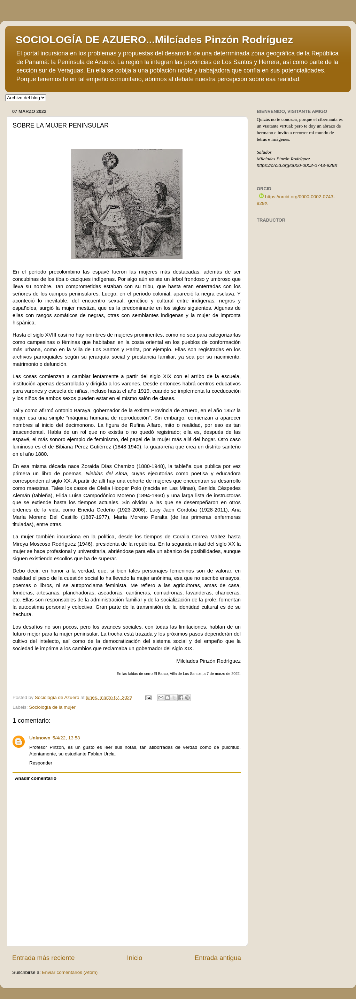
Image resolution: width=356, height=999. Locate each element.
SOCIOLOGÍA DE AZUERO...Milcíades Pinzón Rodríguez (154, 39)
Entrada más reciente (43, 957)
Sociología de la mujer (52, 707)
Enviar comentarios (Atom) (70, 972)
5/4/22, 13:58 (66, 737)
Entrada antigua (218, 957)
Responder (40, 763)
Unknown (40, 737)
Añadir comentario (35, 778)
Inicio (134, 957)
